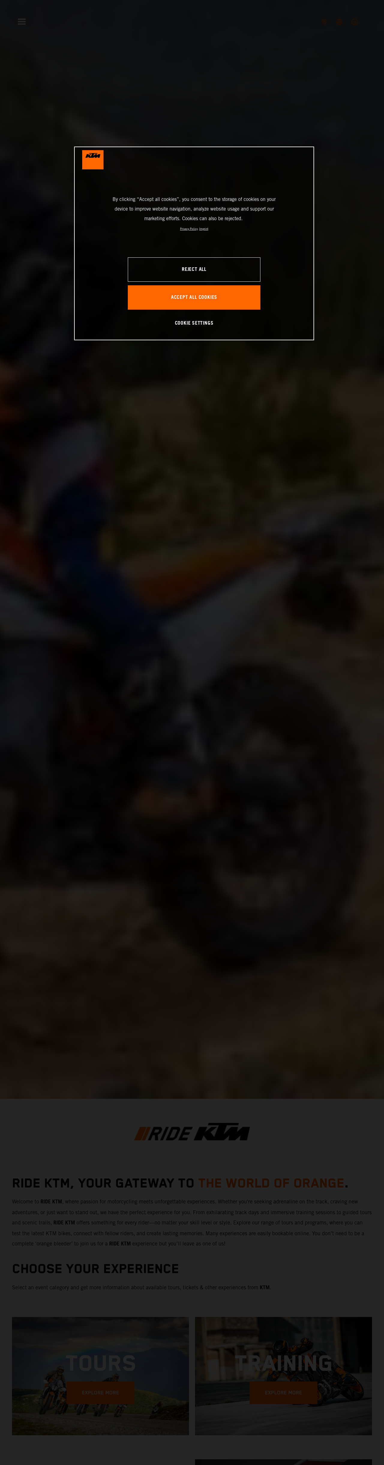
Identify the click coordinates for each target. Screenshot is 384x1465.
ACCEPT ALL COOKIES (194, 297)
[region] (194, 243)
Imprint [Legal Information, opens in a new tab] (203, 228)
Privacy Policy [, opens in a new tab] (189, 228)
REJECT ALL (194, 269)
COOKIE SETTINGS (194, 323)
